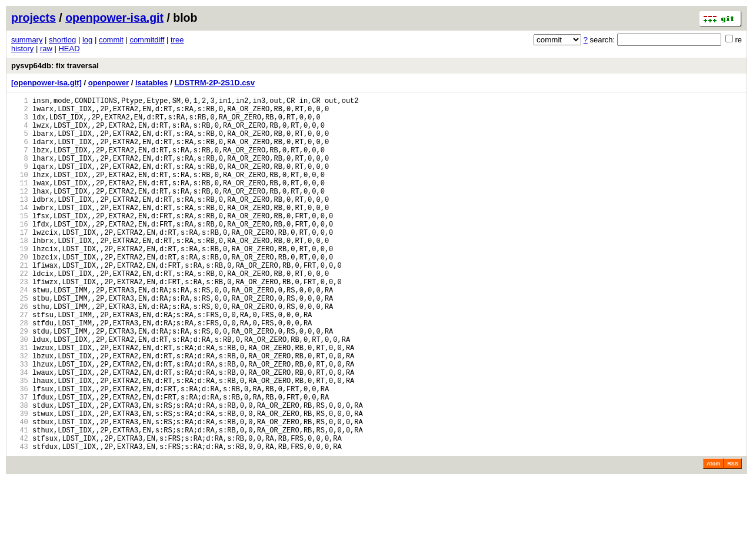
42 (19, 512)
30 (19, 392)
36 (19, 452)
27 (19, 362)
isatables (151, 82)
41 (19, 502)
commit (111, 39)
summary (26, 39)
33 (19, 422)
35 (19, 442)
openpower (108, 82)
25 (19, 342)
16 (19, 252)
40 (19, 492)
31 (19, 402)
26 (19, 352)
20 (19, 292)
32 (19, 412)
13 (19, 222)
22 (19, 312)
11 (19, 202)
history (22, 48)
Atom (713, 539)
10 (19, 192)
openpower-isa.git (114, 17)
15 (19, 242)
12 (19, 212)
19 (19, 282)
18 (19, 272)
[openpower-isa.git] (46, 82)
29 (19, 382)
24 (19, 332)
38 (19, 472)
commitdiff (146, 39)
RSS (732, 539)
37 (19, 462)
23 (19, 322)
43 (19, 522)
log (87, 39)
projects (33, 17)
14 (19, 232)
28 (19, 372)
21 (19, 302)
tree (177, 39)
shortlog (62, 39)
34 (19, 432)
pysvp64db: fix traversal (55, 65)
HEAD (68, 48)
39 (19, 482)
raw (46, 48)
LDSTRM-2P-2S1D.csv (214, 82)
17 (19, 262)
